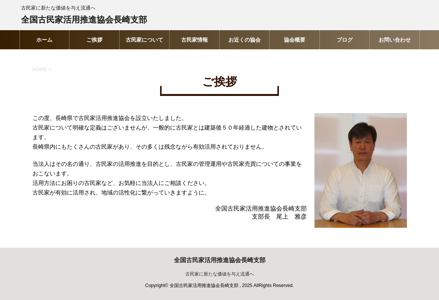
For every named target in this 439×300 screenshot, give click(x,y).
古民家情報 (194, 40)
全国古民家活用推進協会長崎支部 (84, 20)
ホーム (44, 40)
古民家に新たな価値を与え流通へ (219, 274)
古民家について (144, 40)
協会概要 (294, 40)
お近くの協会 (244, 40)
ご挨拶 (94, 40)
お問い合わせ (395, 40)
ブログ (345, 40)
